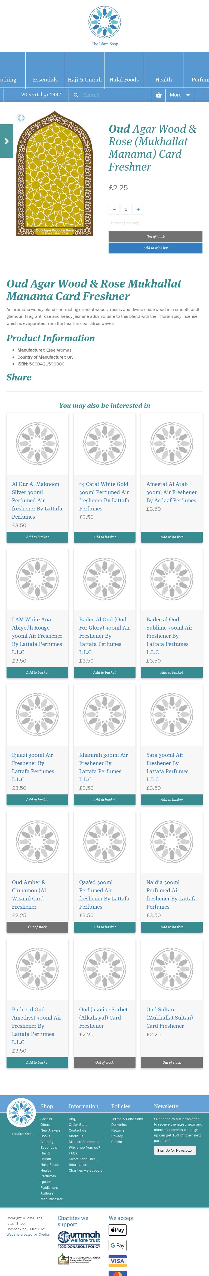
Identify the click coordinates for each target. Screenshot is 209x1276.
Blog (72, 1118)
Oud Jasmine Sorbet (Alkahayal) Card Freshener (103, 1018)
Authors (47, 1193)
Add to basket (37, 537)
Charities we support (85, 1170)
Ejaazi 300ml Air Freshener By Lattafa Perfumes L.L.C (33, 767)
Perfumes (48, 1176)
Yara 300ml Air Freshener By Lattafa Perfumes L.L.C (167, 767)
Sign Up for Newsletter (175, 1150)
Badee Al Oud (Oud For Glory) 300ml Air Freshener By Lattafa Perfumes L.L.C (104, 636)
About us (76, 1135)
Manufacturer (51, 1198)
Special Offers (46, 1121)
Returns (117, 1130)
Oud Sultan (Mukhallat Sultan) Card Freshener (169, 1018)
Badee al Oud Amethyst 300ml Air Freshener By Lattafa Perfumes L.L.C (36, 1026)
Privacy (117, 1135)
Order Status (79, 1124)
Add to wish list (155, 248)
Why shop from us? (84, 1147)
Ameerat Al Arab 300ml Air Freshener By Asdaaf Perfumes (171, 493)
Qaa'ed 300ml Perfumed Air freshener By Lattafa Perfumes (104, 895)
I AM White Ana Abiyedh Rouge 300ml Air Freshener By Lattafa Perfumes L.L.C (37, 636)
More (180, 94)
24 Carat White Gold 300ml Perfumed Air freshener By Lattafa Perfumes (104, 497)
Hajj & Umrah (85, 80)
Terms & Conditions (127, 1118)
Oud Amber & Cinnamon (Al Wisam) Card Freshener (29, 895)
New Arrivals (50, 1130)
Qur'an (46, 1181)
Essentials (45, 80)
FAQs (73, 1153)
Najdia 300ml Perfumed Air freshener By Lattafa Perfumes (171, 895)
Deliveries (119, 1124)
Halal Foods (124, 80)
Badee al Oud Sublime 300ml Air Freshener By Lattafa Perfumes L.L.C (169, 636)
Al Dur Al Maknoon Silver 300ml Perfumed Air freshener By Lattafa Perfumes (37, 501)
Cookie (116, 1141)
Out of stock (155, 237)
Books (45, 1135)
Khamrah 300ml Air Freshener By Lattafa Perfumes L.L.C (103, 767)
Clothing (47, 1141)
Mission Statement (84, 1141)
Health (163, 80)
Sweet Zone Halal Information (82, 1161)
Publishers (49, 1187)
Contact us (77, 1130)
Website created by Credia (28, 1234)
